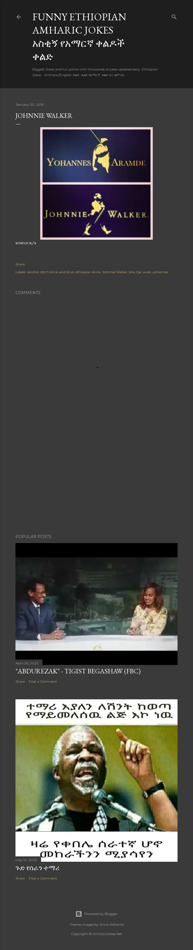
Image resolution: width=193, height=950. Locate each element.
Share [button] (20, 264)
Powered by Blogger (96, 914)
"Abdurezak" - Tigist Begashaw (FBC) (78, 671)
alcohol (33, 272)
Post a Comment (43, 681)
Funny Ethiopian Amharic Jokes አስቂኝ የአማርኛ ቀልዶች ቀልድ (79, 36)
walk (147, 272)
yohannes (160, 272)
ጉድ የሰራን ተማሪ (37, 867)
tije (138, 272)
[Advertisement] (96, 480)
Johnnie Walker (114, 272)
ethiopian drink (88, 272)
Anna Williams (112, 924)
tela (132, 272)
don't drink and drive (57, 272)
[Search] (174, 15)
